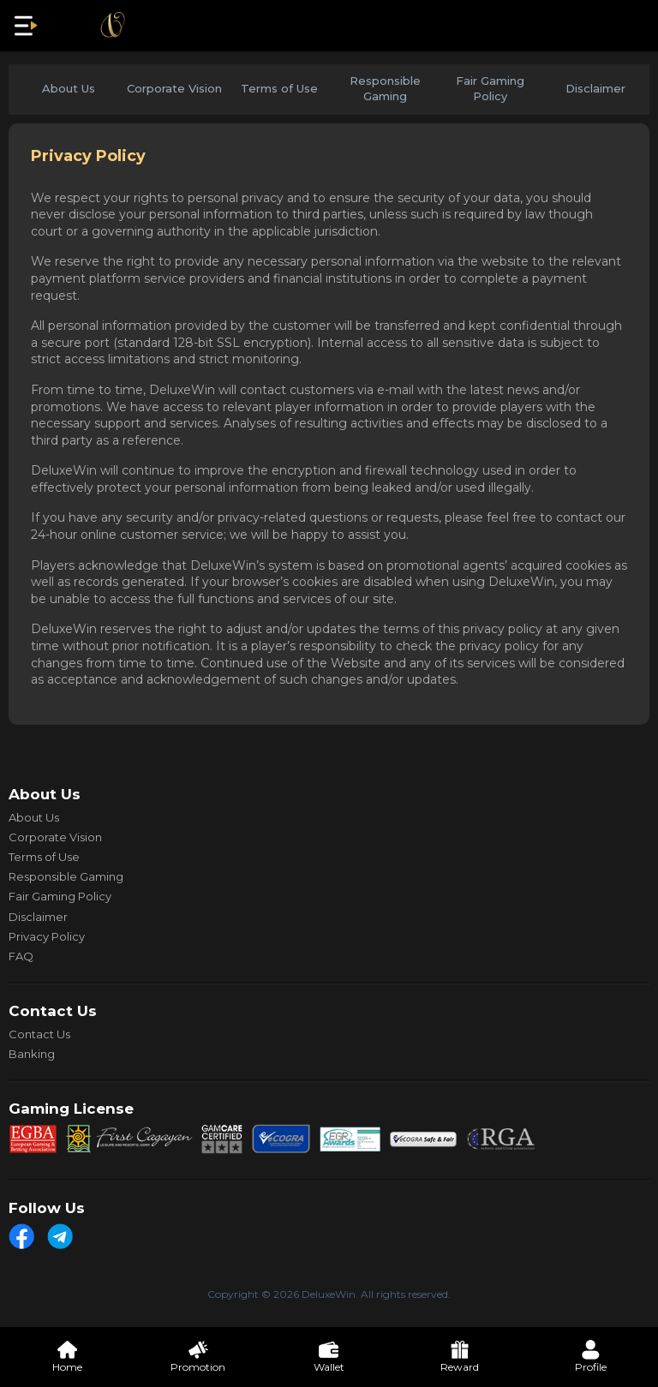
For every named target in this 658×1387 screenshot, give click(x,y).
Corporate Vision (174, 88)
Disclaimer (595, 88)
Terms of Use (279, 88)
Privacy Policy (47, 936)
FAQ (21, 956)
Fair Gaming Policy (490, 88)
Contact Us (39, 1034)
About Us (68, 88)
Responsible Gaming (385, 88)
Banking (32, 1054)
